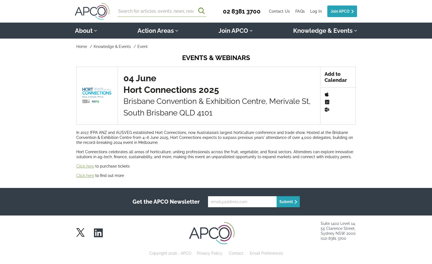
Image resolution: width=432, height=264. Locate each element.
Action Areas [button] (157, 30)
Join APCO (340, 11)
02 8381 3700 (242, 11)
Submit (286, 202)
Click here (85, 166)
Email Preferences (266, 253)
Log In (316, 11)
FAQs (300, 11)
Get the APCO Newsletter (166, 201)
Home (81, 46)
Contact (236, 253)
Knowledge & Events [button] (325, 30)
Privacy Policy (209, 253)
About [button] (86, 30)
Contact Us (279, 11)
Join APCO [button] (235, 30)
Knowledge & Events (112, 46)
